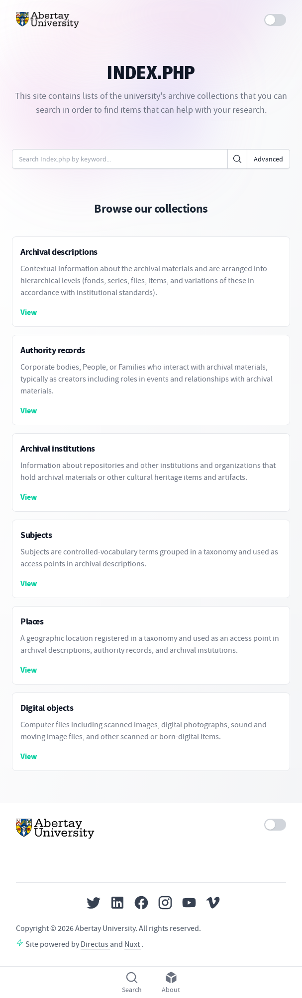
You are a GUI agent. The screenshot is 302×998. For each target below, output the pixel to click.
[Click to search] (237, 159)
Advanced (268, 158)
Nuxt (132, 944)
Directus (95, 944)
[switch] (275, 20)
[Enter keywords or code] (120, 159)
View (28, 312)
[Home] (48, 20)
